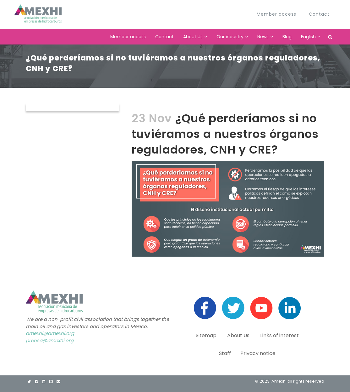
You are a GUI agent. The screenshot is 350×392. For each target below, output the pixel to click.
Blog (287, 37)
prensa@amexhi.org (50, 340)
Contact (164, 37)
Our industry (229, 37)
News (263, 37)
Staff (225, 353)
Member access (128, 37)
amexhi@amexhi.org (50, 333)
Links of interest (279, 335)
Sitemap (207, 335)
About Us (193, 37)
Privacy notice (258, 353)
